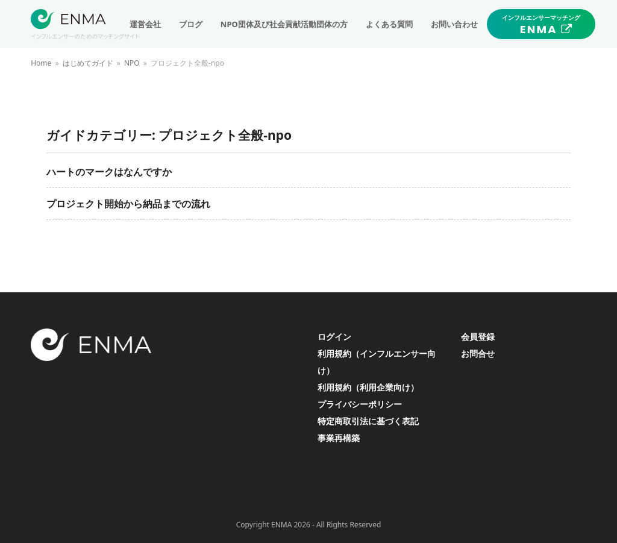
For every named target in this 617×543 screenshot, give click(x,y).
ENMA (281, 524)
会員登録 (478, 336)
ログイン (334, 336)
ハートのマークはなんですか (109, 171)
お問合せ (478, 353)
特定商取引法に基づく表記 (368, 421)
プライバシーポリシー (360, 404)
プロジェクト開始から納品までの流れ (128, 203)
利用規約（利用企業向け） (368, 387)
